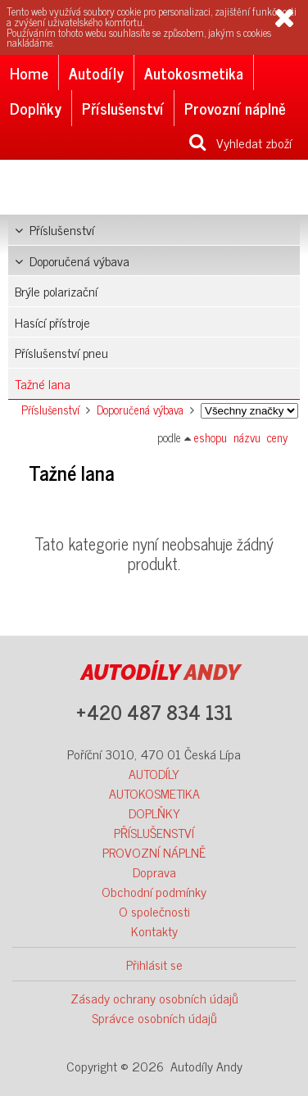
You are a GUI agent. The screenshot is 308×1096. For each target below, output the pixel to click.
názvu (246, 437)
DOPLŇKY (154, 812)
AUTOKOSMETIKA (154, 793)
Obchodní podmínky (154, 891)
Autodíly (96, 72)
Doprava (154, 871)
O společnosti (154, 911)
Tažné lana (42, 383)
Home (29, 72)
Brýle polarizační (56, 290)
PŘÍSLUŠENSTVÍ (154, 832)
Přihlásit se (154, 964)
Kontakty (154, 930)
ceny (277, 437)
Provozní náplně (235, 107)
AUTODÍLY (154, 773)
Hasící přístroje (52, 322)
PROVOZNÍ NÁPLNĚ (154, 852)
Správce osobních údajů (154, 1017)
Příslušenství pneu (61, 352)
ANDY (160, 672)
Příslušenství (123, 107)
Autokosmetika (193, 72)
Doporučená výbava (72, 260)
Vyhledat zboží (240, 142)
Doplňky (35, 107)
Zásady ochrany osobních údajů (154, 997)
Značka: (249, 411)
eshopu (210, 437)
